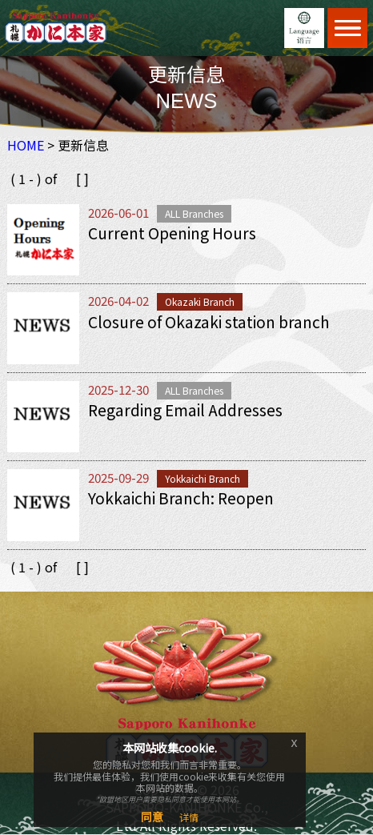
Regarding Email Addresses (185, 410)
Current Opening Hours (172, 233)
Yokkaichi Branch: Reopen (181, 498)
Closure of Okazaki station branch (209, 322)
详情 (189, 817)
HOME (25, 145)
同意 (152, 817)
